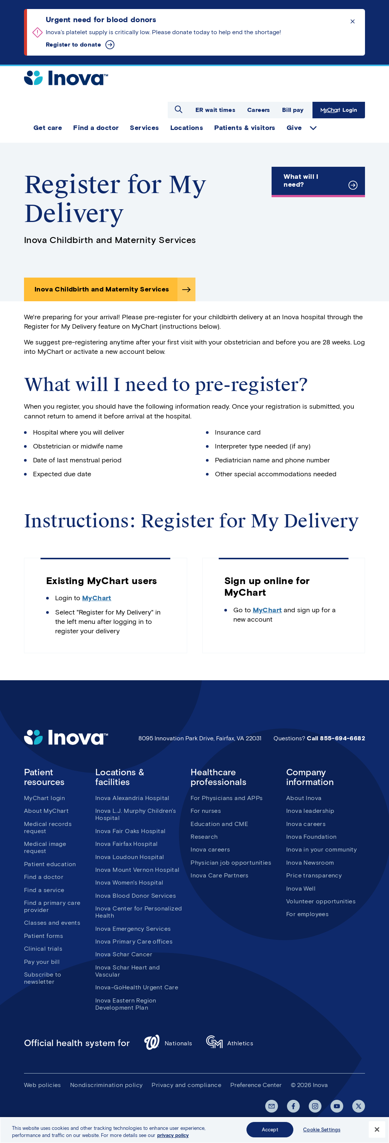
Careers (258, 109)
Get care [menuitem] (47, 128)
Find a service (44, 890)
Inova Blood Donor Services (135, 895)
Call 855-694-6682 (336, 738)
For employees (307, 914)
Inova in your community (321, 849)
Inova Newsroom (310, 862)
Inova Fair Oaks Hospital (130, 831)
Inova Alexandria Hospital (132, 798)
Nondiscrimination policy (106, 1085)
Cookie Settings (321, 1133)
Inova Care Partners (220, 875)
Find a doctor (43, 876)
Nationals (167, 1043)
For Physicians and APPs (227, 798)
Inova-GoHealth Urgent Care (136, 987)
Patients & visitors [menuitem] (244, 128)
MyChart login (44, 798)
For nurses (206, 810)
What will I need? (301, 180)
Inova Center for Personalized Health (138, 912)
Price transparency (314, 875)
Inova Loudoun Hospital (129, 857)
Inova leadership (310, 810)
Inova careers (210, 849)
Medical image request (45, 847)
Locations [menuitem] (186, 128)
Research (204, 836)
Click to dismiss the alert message (352, 21)
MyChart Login (338, 110)
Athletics (230, 1043)
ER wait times (215, 109)
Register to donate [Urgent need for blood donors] (73, 44)
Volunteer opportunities (321, 901)
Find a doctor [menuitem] (96, 128)
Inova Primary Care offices (134, 941)
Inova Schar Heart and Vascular (127, 971)
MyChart (96, 598)
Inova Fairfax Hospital (126, 843)
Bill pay (292, 109)
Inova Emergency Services (133, 928)
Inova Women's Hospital (129, 882)
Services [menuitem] (144, 128)
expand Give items (313, 128)
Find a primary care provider (52, 906)
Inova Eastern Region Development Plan (125, 1004)
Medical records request (48, 827)
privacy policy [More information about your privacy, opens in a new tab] (173, 1139)
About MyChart (46, 810)
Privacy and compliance (186, 1085)
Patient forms (43, 935)
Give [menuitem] (294, 128)
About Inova (303, 798)
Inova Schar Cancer (123, 954)
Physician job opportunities (231, 862)
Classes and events (52, 922)
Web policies (42, 1085)
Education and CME (219, 823)
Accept (270, 1133)
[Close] (377, 1133)
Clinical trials (43, 948)
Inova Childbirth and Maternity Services (102, 289)
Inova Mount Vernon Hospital (137, 869)
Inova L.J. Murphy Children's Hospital (135, 814)
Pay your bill (42, 961)
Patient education (50, 864)
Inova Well (300, 888)
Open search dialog (178, 109)
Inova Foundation (311, 836)
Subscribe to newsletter (43, 978)
